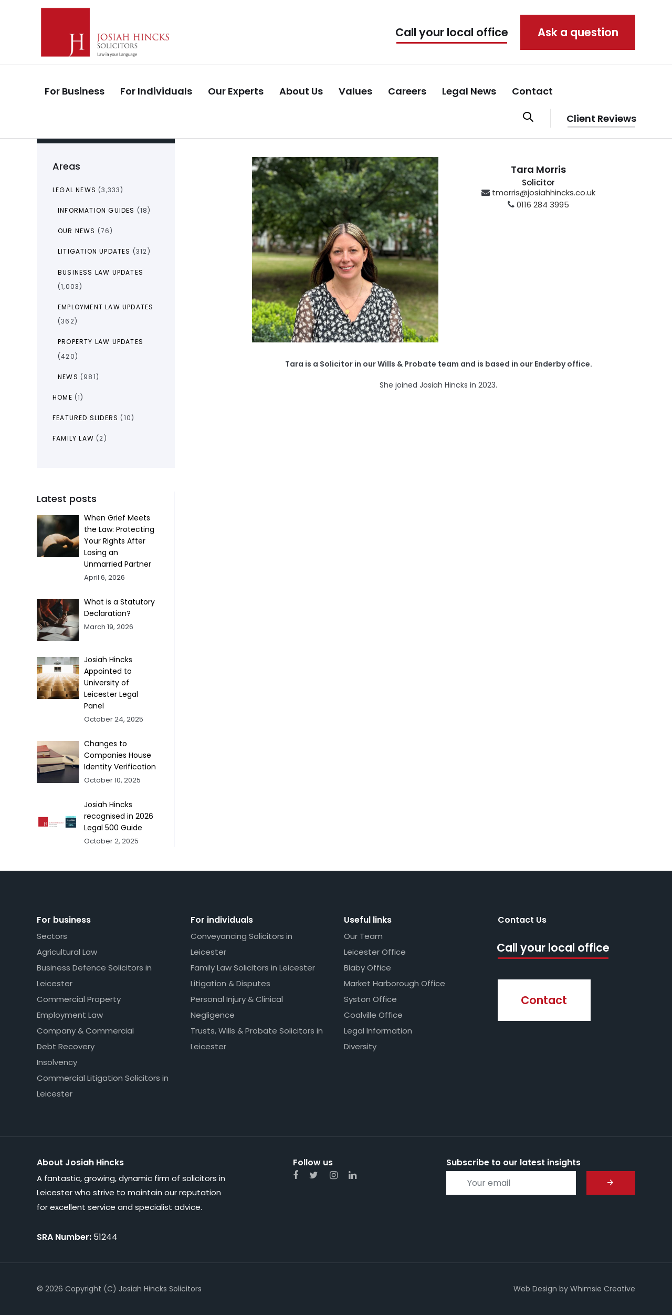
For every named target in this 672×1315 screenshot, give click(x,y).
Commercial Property (79, 999)
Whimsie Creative (602, 1288)
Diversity (360, 1046)
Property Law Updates (100, 341)
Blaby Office (367, 967)
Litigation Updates (94, 251)
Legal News (74, 189)
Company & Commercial (85, 1030)
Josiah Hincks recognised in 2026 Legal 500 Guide (118, 816)
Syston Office (370, 999)
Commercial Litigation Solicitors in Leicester (103, 1085)
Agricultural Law (67, 951)
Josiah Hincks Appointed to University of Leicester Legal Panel (111, 682)
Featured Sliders (85, 417)
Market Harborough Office (394, 983)
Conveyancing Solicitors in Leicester (241, 944)
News (68, 376)
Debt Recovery (65, 1046)
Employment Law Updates (105, 306)
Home (62, 397)
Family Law (73, 438)
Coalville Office (373, 1014)
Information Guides (96, 210)
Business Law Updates (100, 272)
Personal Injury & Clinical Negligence (237, 1007)
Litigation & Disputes (230, 983)
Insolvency (57, 1062)
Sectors (52, 936)
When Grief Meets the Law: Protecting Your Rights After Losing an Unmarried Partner (119, 541)
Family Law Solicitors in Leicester (253, 967)
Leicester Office (375, 951)
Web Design (535, 1288)
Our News (77, 230)
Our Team (363, 936)
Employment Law (70, 1014)
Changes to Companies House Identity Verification (120, 755)
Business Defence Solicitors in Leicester (94, 975)
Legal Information (378, 1030)
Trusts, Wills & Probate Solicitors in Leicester (257, 1038)
